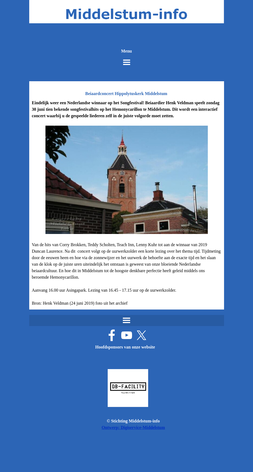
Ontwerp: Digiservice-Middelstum (133, 427)
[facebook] (112, 335)
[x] (141, 335)
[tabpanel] (126, 203)
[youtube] (126, 335)
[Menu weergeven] (126, 62)
